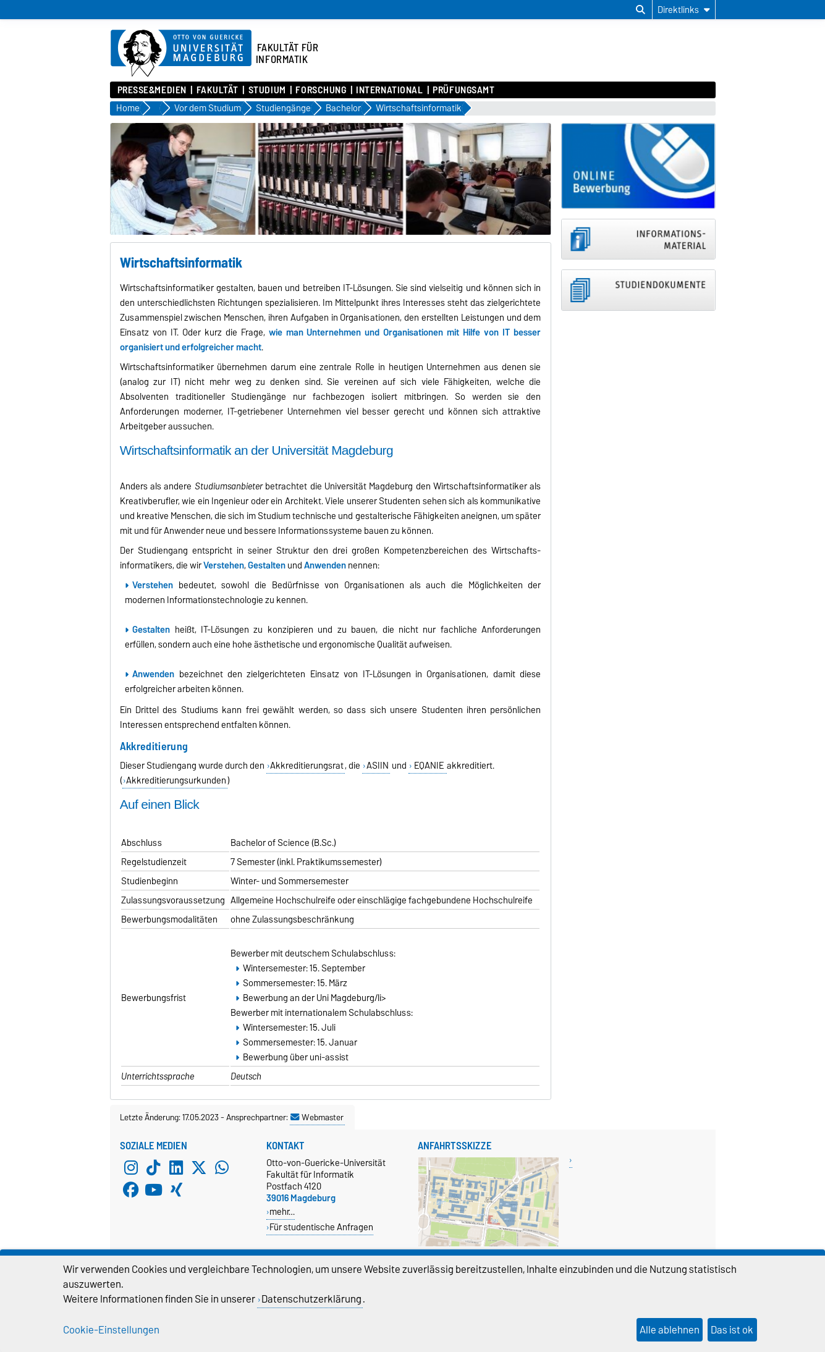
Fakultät (218, 90)
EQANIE (429, 765)
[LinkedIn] (176, 1168)
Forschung (320, 90)
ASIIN (377, 765)
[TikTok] (153, 1168)
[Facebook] (131, 1190)
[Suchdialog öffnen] (640, 9)
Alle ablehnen (670, 1329)
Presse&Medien (152, 90)
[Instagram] (131, 1168)
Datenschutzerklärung (311, 1299)
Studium (267, 90)
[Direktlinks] (684, 9)
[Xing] (176, 1190)
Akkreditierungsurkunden (176, 780)
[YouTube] (153, 1190)
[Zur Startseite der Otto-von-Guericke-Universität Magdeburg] (181, 53)
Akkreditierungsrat (307, 765)
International (389, 90)
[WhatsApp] (222, 1168)
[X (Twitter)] (199, 1168)
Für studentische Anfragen (321, 1227)
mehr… (282, 1211)
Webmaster (317, 1117)
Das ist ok (732, 1329)
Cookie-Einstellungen (111, 1329)
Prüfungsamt (463, 90)
